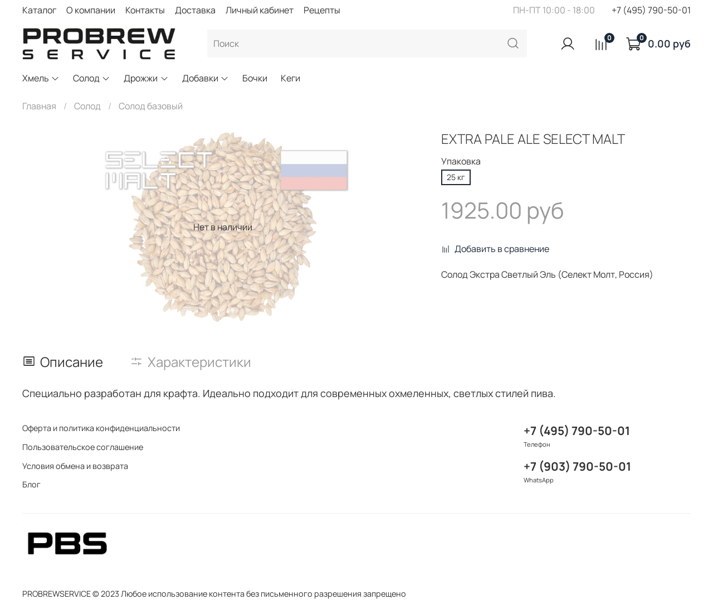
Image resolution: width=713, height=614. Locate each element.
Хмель (41, 78)
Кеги (290, 78)
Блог (31, 484)
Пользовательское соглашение (82, 447)
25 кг (456, 177)
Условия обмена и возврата (75, 466)
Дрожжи (146, 78)
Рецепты (322, 10)
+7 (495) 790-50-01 (651, 10)
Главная (39, 106)
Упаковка (461, 161)
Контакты (145, 10)
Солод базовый (151, 106)
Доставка (195, 10)
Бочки (254, 78)
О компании (90, 10)
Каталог (39, 10)
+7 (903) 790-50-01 (577, 466)
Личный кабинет (260, 10)
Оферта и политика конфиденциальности (101, 428)
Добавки (205, 78)
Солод (91, 78)
